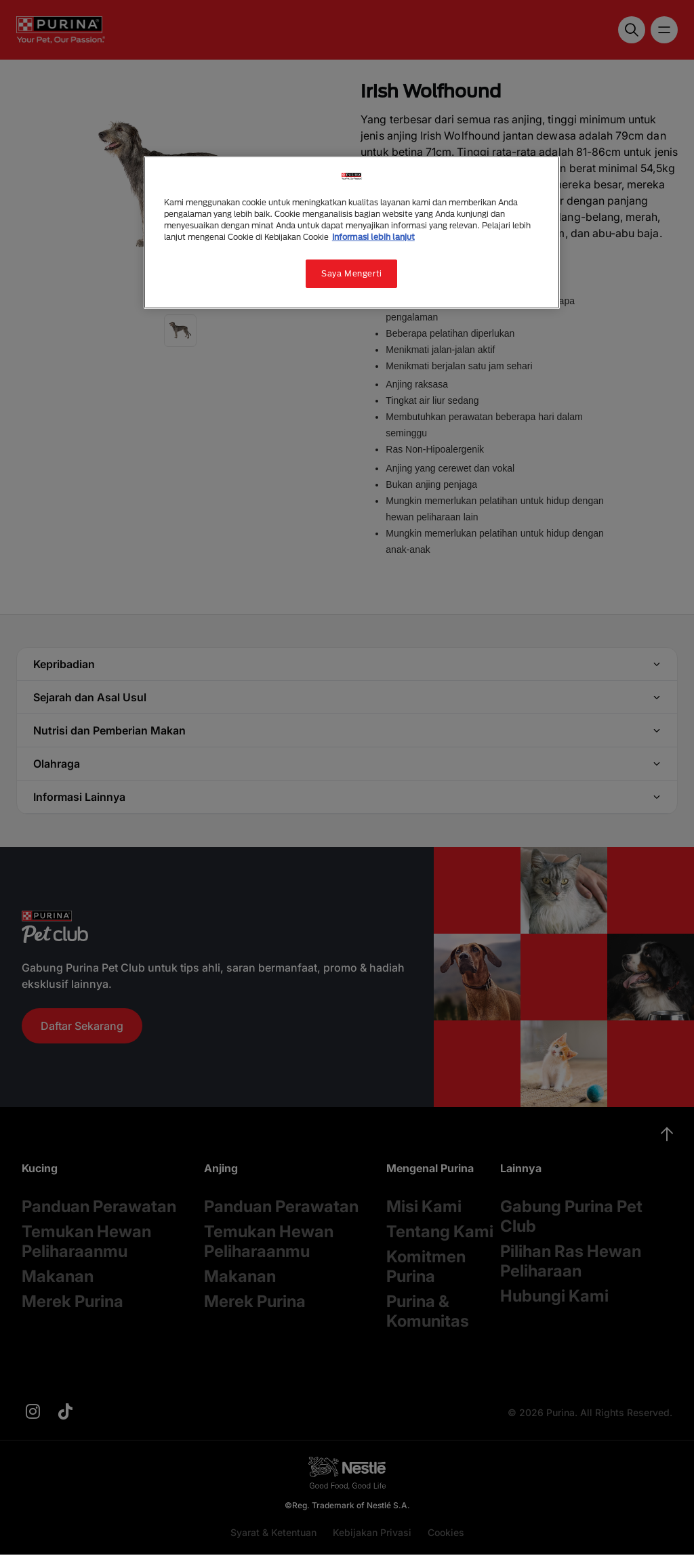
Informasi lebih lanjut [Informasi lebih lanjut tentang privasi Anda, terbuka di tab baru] (373, 236)
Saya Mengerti (351, 273)
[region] (352, 232)
